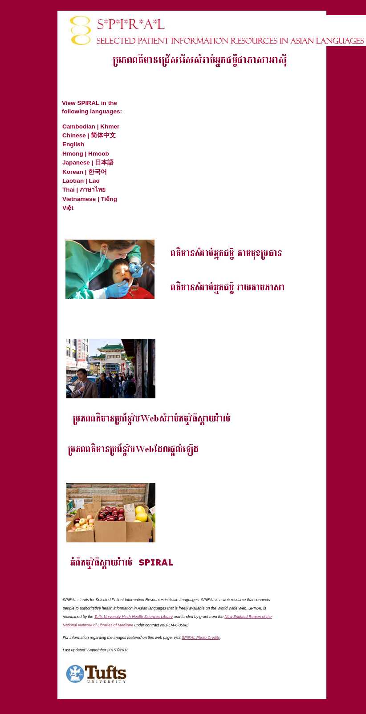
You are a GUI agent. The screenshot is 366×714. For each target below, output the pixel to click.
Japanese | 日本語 (88, 162)
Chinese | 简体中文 (89, 135)
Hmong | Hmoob (85, 153)
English (73, 144)
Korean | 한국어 (84, 171)
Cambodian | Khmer (90, 126)
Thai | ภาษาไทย (84, 189)
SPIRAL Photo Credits (201, 637)
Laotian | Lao (81, 180)
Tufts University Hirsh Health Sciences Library (133, 616)
